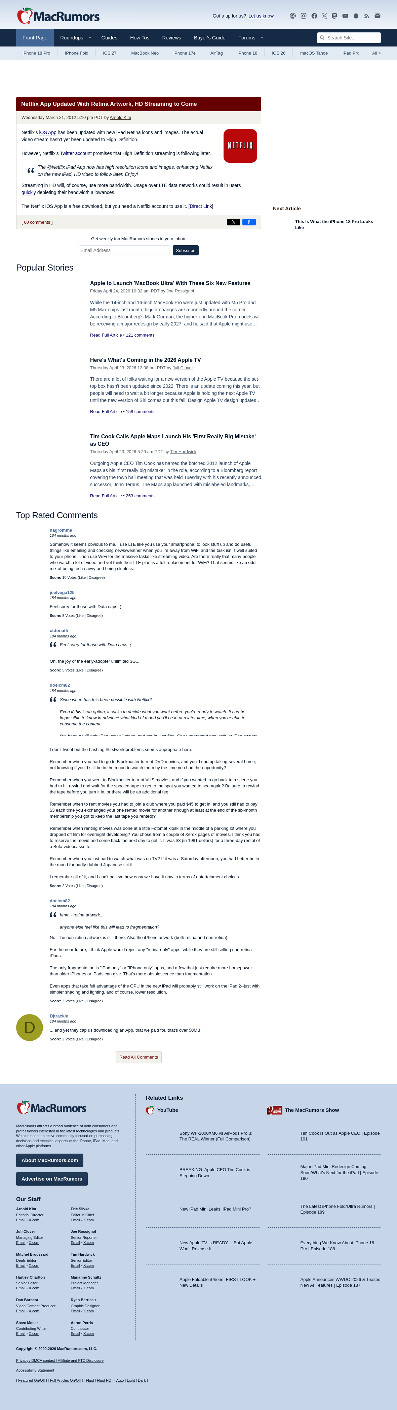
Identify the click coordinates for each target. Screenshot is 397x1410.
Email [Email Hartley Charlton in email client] (21, 1287)
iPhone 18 (247, 53)
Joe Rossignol (180, 290)
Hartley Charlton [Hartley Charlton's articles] (30, 1276)
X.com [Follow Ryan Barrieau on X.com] (88, 1310)
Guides (110, 37)
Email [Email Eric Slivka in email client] (75, 1219)
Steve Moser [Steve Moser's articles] (27, 1322)
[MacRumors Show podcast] (292, 16)
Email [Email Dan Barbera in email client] (21, 1310)
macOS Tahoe (314, 53)
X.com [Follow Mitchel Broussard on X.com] (34, 1264)
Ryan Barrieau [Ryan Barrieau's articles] (83, 1299)
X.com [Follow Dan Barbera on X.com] (34, 1310)
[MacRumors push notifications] (356, 16)
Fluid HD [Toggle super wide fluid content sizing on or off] (104, 1380)
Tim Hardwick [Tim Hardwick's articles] (83, 1253)
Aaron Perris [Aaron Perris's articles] (82, 1322)
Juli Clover (182, 367)
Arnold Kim (120, 117)
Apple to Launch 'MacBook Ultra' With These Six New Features (175, 283)
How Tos (139, 37)
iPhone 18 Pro (36, 53)
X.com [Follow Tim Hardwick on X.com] (88, 1264)
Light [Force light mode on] (131, 1380)
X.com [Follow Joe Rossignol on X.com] (88, 1242)
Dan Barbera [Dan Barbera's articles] (27, 1299)
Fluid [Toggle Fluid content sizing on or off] (90, 1380)
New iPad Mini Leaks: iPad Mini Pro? (215, 1208)
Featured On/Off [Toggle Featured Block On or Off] (31, 1380)
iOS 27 (110, 53)
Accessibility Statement (35, 1371)
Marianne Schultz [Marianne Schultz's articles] (86, 1276)
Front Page (35, 37)
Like (82, 577)
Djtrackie (59, 1016)
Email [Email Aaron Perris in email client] (75, 1332)
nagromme (61, 530)
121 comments (140, 335)
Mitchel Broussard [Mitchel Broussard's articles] (32, 1253)
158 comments (140, 411)
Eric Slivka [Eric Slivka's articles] (80, 1208)
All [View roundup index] (376, 53)
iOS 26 (278, 53)
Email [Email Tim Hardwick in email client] (75, 1264)
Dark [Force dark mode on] (142, 1380)
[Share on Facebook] (249, 222)
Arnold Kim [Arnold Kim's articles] (26, 1208)
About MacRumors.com (50, 1159)
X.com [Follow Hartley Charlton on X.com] (34, 1287)
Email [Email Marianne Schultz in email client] (75, 1287)
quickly (29, 192)
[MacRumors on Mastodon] (334, 16)
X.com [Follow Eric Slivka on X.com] (88, 1219)
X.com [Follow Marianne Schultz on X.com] (88, 1287)
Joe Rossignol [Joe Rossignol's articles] (83, 1231)
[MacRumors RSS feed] (366, 16)
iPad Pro (351, 53)
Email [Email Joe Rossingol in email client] (75, 1242)
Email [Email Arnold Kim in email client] (21, 1219)
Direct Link (201, 206)
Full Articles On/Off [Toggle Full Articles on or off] (65, 1380)
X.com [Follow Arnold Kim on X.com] (34, 1219)
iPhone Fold (76, 53)
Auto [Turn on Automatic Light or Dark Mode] (120, 1380)
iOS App (47, 132)
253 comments (140, 495)
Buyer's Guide (210, 37)
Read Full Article (106, 335)
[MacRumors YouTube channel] (345, 16)
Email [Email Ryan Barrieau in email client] (75, 1310)
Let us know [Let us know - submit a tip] (261, 16)
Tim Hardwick (183, 451)
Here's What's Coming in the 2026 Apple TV (148, 360)
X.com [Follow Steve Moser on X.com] (34, 1332)
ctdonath (59, 630)
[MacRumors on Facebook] (314, 16)
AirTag (216, 53)
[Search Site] (349, 37)
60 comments (37, 222)
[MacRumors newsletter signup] (377, 16)
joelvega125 (62, 592)
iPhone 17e (184, 53)
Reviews (171, 37)
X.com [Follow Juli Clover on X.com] (34, 1242)
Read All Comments (138, 1057)
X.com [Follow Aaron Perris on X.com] (88, 1332)
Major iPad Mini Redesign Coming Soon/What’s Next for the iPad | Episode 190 (340, 1171)
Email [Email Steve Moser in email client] (21, 1332)
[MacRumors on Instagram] (303, 16)
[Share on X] (233, 222)
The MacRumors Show (312, 1109)
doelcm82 (60, 685)
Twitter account (75, 153)
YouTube (167, 1109)
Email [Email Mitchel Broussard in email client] (21, 1264)
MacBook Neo (145, 53)
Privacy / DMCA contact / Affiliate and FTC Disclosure (60, 1360)
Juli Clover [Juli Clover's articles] (25, 1231)
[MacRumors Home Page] (58, 16)
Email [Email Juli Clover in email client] (21, 1242)
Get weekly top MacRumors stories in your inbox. (138, 238)
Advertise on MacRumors (52, 1178)
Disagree (96, 577)
